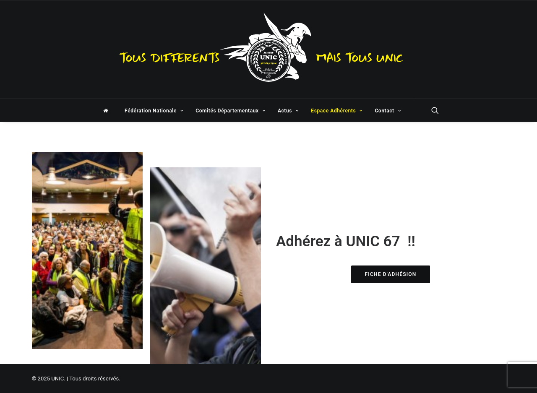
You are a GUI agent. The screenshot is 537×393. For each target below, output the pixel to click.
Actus (288, 111)
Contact (388, 111)
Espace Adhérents (336, 111)
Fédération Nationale (154, 111)
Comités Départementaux (230, 111)
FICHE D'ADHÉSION (390, 274)
